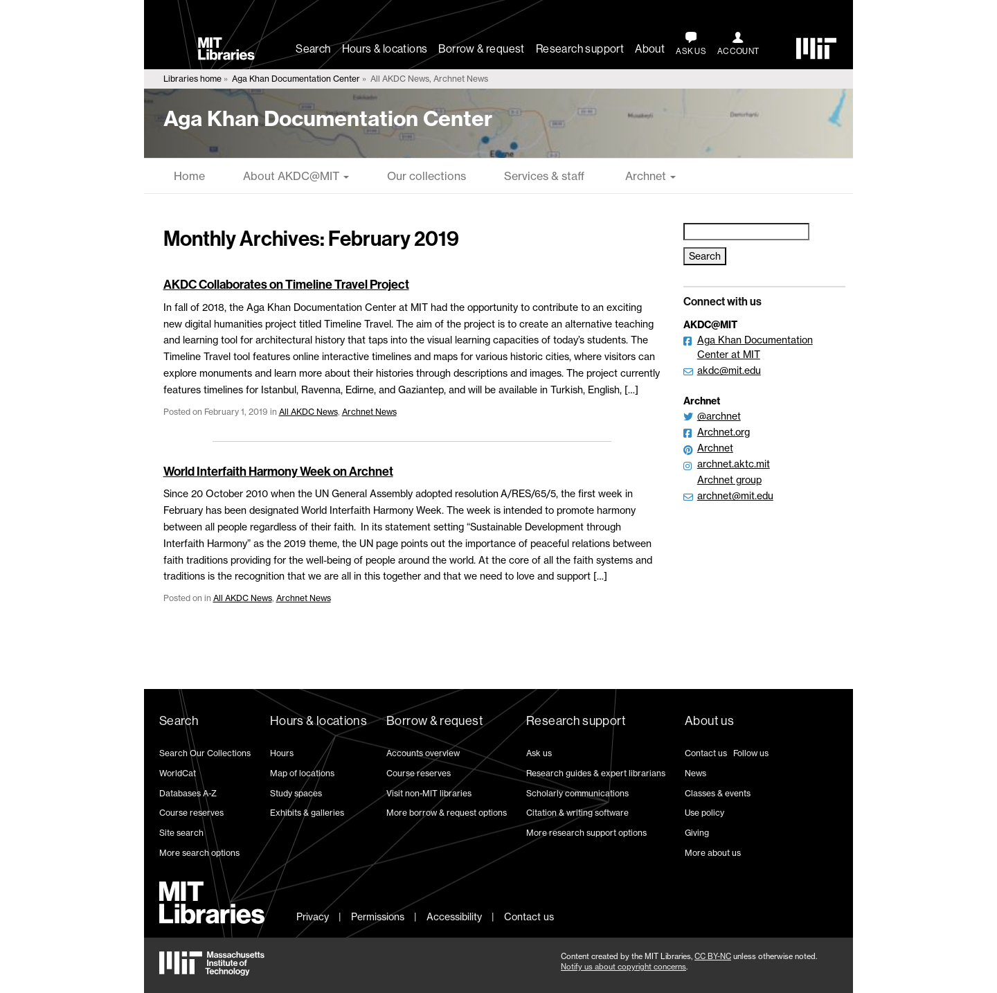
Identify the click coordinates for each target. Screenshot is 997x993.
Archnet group (729, 479)
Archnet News (369, 411)
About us (709, 721)
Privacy (312, 916)
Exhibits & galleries (307, 812)
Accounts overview (423, 753)
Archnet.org (723, 432)
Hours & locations (385, 48)
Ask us (539, 753)
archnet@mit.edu (735, 495)
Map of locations (302, 773)
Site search (181, 832)
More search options (199, 853)
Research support (580, 48)
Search (313, 48)
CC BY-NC (712, 956)
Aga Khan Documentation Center (296, 78)
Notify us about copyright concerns (623, 967)
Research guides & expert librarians (595, 773)
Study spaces (296, 793)
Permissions (377, 916)
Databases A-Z (188, 793)
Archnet (649, 176)
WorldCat (177, 773)
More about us (713, 853)
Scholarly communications (577, 793)
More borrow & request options (446, 812)
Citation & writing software (577, 812)
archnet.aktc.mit (733, 463)
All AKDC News (308, 411)
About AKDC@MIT (296, 176)
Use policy (704, 812)
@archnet (719, 416)
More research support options (586, 832)
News (695, 773)
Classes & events (718, 793)
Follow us (751, 753)
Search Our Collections (205, 753)
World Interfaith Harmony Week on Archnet (278, 471)
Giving (697, 832)
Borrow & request (481, 48)
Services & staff (544, 176)
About (650, 48)
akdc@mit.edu (729, 370)
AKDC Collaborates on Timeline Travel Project (286, 284)
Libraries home (192, 78)
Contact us (706, 753)
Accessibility (454, 916)
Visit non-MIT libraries (428, 793)
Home (189, 176)
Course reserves (191, 812)
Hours (282, 753)
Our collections (426, 176)
